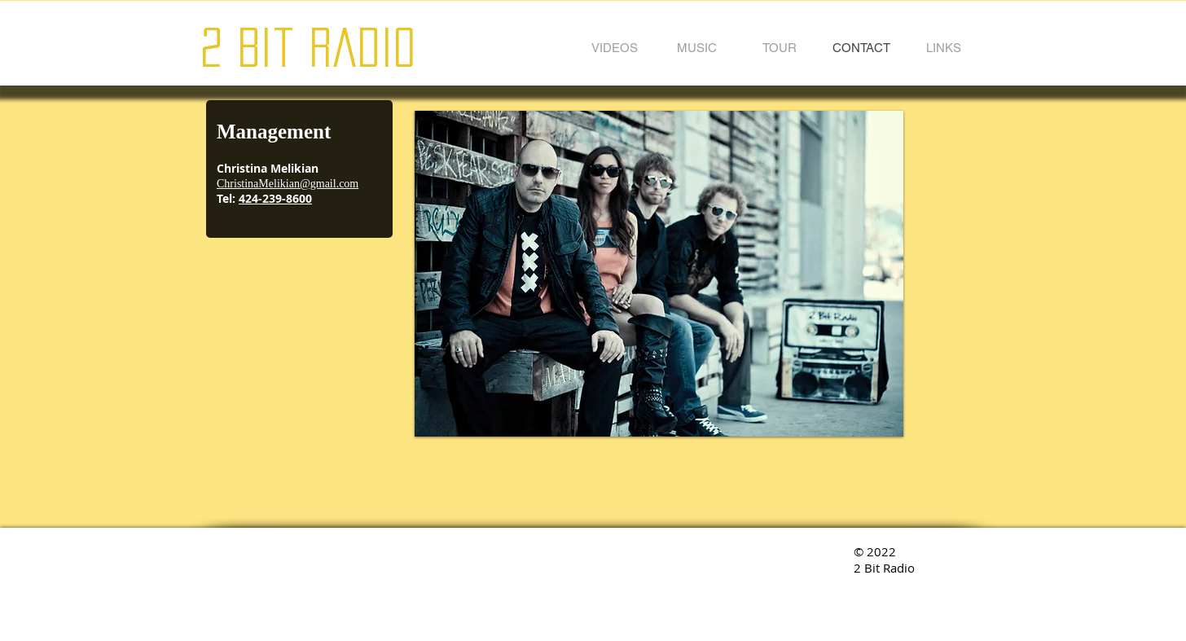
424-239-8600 (275, 198)
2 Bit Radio (307, 47)
